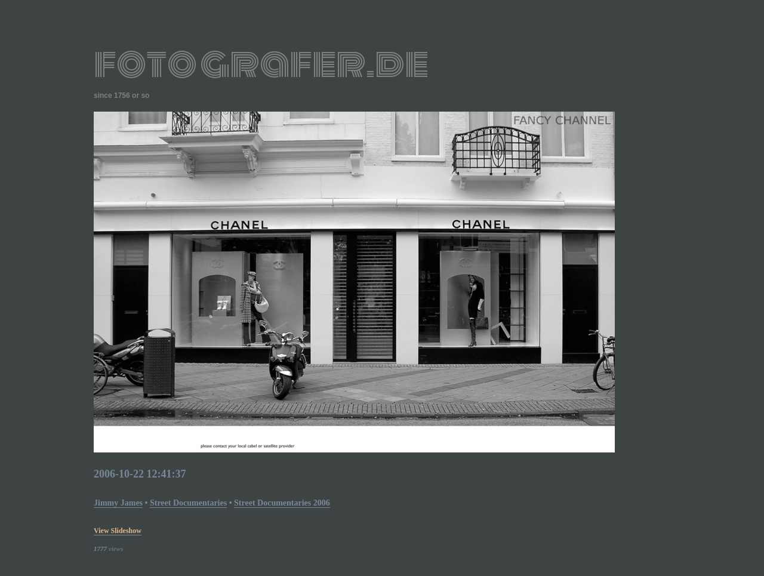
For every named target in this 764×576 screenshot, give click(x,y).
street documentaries (188, 502)
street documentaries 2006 (282, 502)
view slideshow (117, 530)
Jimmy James (118, 502)
